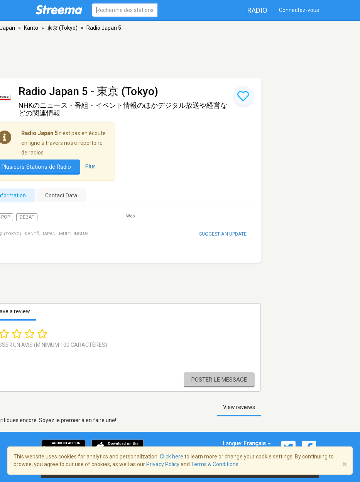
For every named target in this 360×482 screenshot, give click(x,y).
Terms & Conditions (214, 464)
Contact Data (61, 195)
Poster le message (219, 379)
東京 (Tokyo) (62, 28)
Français (257, 443)
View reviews (239, 407)
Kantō (31, 28)
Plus (90, 167)
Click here (171, 456)
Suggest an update (223, 234)
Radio (257, 10)
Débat (27, 217)
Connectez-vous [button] (299, 10)
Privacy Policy (162, 464)
